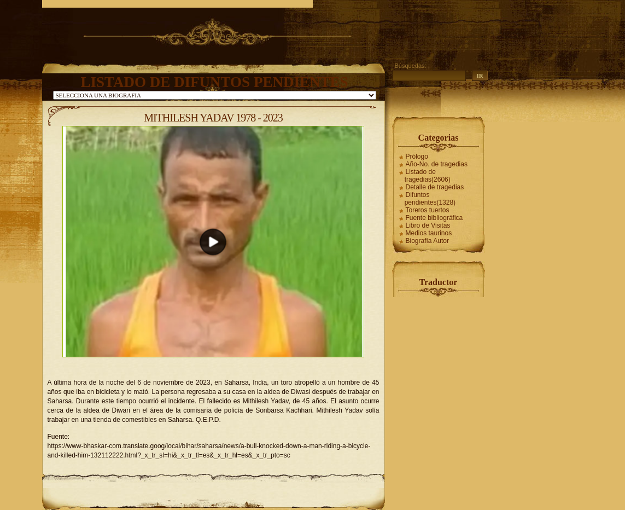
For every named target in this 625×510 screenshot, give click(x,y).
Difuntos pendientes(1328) (430, 198)
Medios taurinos (429, 233)
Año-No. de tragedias (437, 164)
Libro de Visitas (428, 225)
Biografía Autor (427, 241)
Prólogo (417, 156)
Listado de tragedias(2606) (428, 175)
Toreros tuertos (427, 210)
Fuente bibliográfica (434, 218)
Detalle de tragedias (435, 187)
